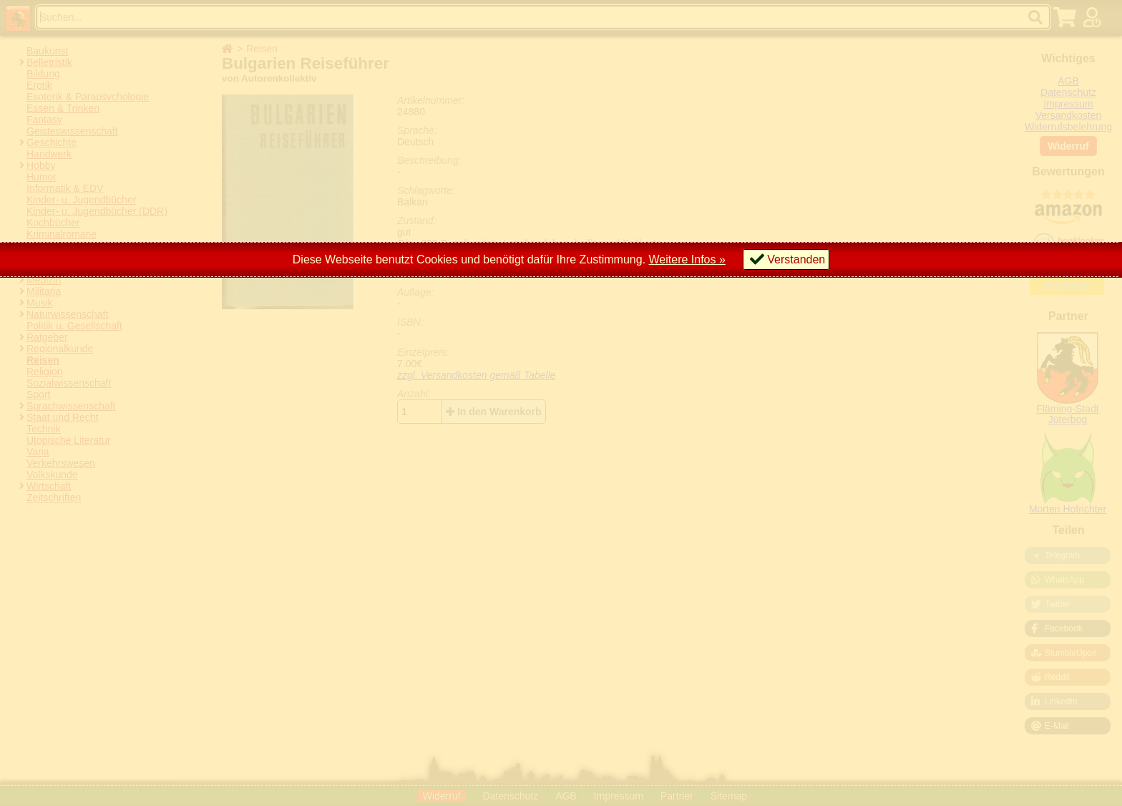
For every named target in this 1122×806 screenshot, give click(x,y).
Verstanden (796, 259)
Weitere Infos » (687, 259)
